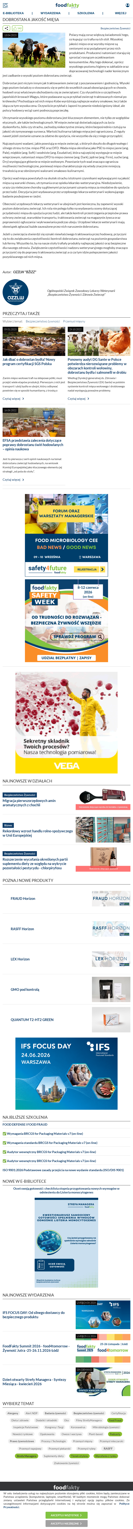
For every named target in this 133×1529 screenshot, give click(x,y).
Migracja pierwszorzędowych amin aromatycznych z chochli (29, 803)
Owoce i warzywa (72, 1434)
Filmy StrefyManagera (89, 1420)
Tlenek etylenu (79, 1456)
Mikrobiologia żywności (106, 1427)
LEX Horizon (20, 959)
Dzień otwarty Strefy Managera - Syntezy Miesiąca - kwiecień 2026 (34, 1381)
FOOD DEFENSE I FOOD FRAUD (25, 1124)
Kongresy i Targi (54, 1427)
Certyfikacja (119, 1413)
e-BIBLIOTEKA (13, 13)
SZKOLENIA (85, 13)
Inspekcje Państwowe (25, 1427)
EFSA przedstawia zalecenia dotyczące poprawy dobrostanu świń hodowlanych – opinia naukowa (33, 444)
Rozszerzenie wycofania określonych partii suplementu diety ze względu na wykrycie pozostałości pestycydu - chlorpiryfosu (35, 863)
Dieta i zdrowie (20, 1420)
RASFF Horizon (22, 929)
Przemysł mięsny (74, 321)
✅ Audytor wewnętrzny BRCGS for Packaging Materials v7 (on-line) (49, 1152)
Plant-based (96, 1434)
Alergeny (12, 1413)
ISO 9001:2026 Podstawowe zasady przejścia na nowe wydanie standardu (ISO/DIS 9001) (63, 1170)
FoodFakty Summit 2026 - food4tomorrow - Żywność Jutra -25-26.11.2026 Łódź (36, 1348)
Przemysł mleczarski (111, 1441)
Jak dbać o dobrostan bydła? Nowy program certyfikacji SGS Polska (29, 361)
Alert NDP (31, 1413)
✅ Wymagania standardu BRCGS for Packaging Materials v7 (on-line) (50, 1143)
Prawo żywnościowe (22, 1441)
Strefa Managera (26, 1456)
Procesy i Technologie (53, 1441)
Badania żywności (55, 1413)
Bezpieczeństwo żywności (43, 321)
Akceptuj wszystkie (65, 1515)
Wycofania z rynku (105, 1456)
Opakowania (47, 1434)
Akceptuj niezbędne (65, 1523)
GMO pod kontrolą (25, 989)
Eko (66, 1420)
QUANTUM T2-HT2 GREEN (32, 1020)
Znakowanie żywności (66, 1463)
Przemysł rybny (87, 1448)
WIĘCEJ (120, 13)
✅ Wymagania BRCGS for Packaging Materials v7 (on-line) (43, 1133)
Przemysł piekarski (59, 1448)
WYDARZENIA (50, 13)
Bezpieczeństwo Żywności (115, 28)
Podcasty (115, 1434)
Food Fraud (115, 1420)
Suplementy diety (54, 1456)
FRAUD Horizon (23, 898)
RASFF (108, 1448)
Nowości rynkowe (23, 1434)
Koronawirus (78, 1427)
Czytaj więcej (11, 398)
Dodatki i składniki (46, 1420)
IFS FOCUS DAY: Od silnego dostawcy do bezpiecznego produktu (34, 1314)
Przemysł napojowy (30, 1448)
